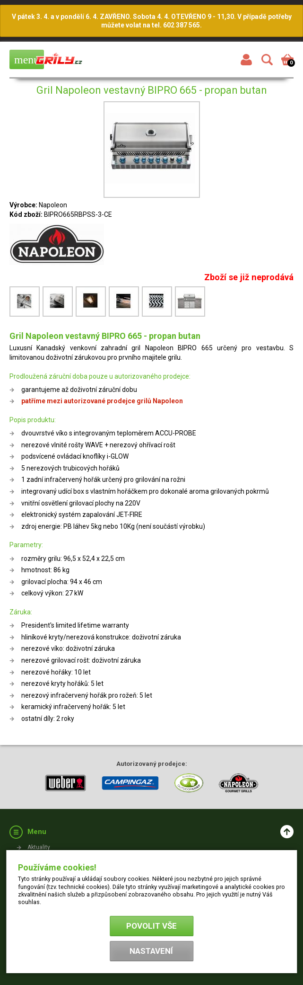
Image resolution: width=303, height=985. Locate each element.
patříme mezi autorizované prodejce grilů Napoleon (102, 401)
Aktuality (38, 847)
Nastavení (151, 951)
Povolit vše (151, 926)
